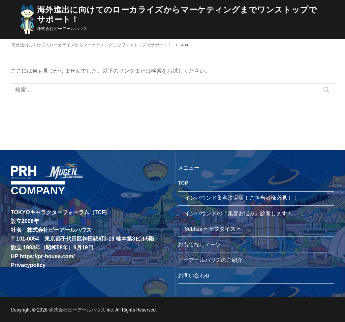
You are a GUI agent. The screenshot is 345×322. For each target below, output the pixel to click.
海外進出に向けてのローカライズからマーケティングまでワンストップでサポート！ (177, 14)
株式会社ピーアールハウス (77, 310)
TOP (183, 183)
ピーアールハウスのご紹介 (210, 260)
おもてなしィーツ (199, 244)
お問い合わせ (194, 275)
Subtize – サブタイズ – (213, 229)
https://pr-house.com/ (47, 256)
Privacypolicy (28, 265)
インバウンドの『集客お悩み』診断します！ (238, 213)
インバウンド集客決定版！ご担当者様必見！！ (241, 198)
